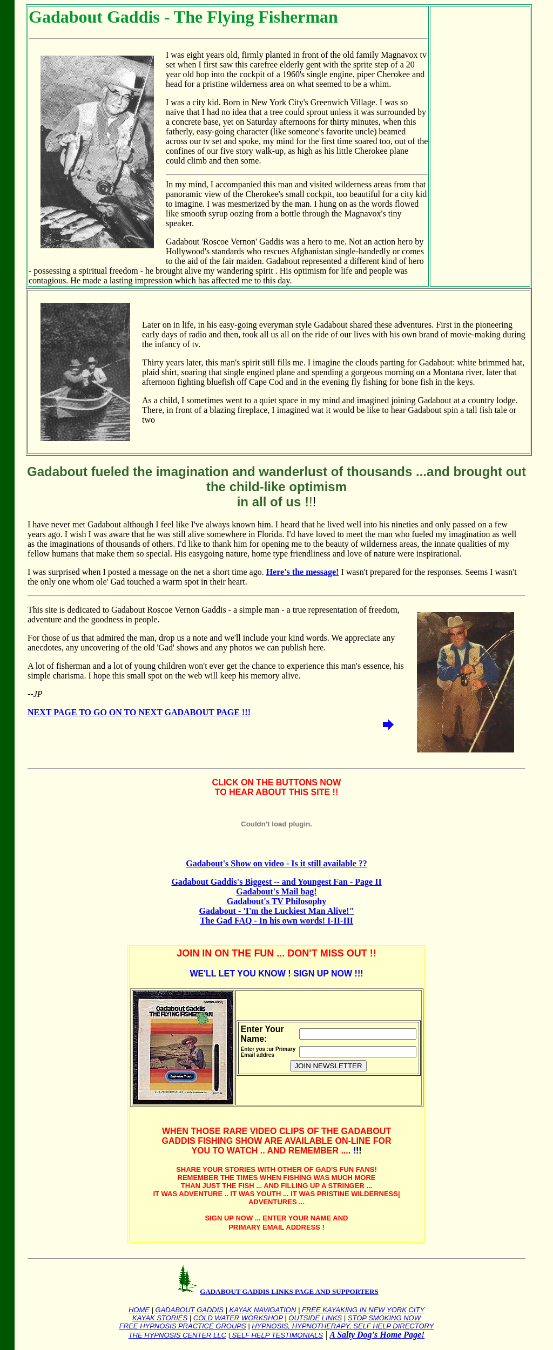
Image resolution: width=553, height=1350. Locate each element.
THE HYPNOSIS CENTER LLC (177, 1335)
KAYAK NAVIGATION (263, 1310)
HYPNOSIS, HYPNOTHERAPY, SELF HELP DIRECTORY (343, 1326)
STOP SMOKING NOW (384, 1318)
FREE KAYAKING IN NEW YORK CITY (363, 1310)
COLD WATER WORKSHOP (238, 1318)
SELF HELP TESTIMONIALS (276, 1335)
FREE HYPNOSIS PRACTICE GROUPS (182, 1326)
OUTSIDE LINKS (315, 1318)
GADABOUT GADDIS (190, 1310)
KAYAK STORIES (159, 1318)
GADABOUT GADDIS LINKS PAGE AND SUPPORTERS (289, 1291)
